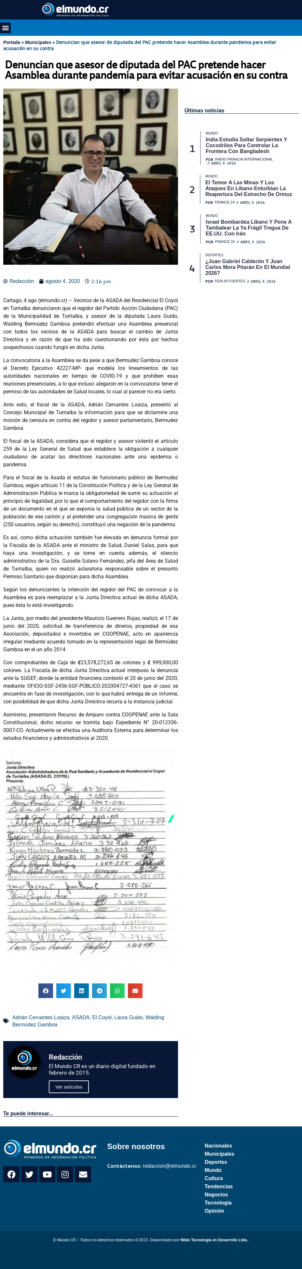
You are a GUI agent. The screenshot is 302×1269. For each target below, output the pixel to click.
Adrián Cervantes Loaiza (40, 1017)
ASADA (80, 1017)
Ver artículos (68, 1087)
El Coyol (102, 1017)
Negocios (216, 1194)
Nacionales (218, 1146)
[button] (5, 27)
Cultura (214, 1178)
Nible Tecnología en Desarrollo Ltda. (214, 1240)
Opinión (214, 1211)
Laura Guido (128, 1017)
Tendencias (219, 1186)
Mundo (213, 1170)
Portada (11, 42)
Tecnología (218, 1203)
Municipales (38, 42)
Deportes (216, 1162)
